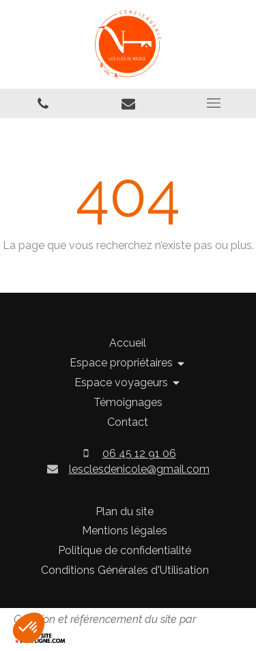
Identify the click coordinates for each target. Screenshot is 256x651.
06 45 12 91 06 (139, 453)
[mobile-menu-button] (213, 103)
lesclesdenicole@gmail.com (139, 469)
